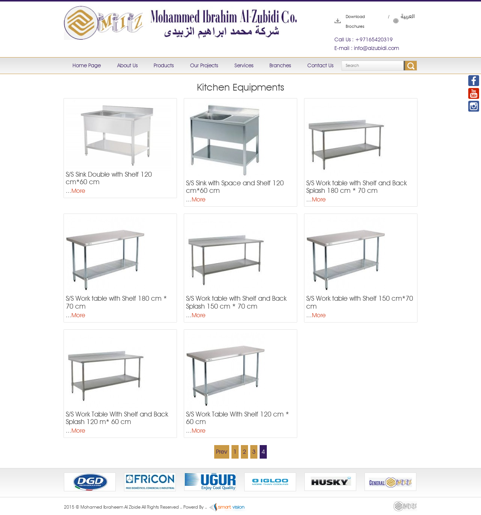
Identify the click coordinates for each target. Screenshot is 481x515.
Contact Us (320, 65)
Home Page (87, 65)
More (78, 190)
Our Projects (204, 65)
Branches (280, 65)
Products (164, 65)
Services (243, 65)
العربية (397, 21)
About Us (127, 65)
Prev (221, 451)
